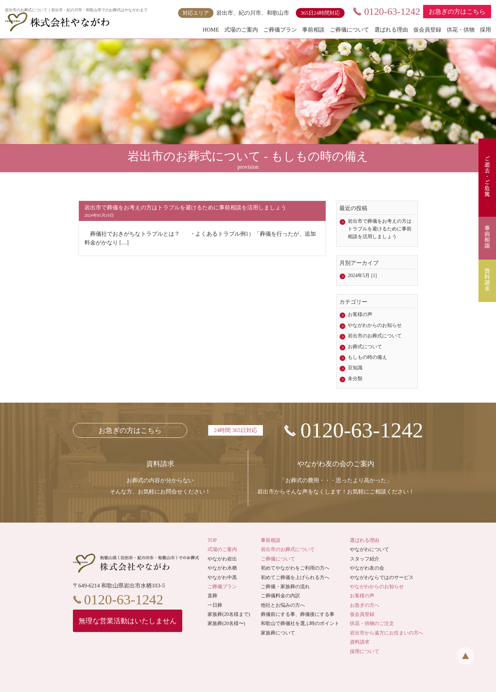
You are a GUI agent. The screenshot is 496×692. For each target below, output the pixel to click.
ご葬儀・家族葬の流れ (285, 586)
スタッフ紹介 (364, 559)
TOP (212, 540)
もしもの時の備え (367, 357)
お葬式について (365, 346)
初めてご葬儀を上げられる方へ (295, 577)
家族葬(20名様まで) (229, 614)
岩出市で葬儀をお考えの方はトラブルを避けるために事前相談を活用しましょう (380, 229)
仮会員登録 (427, 30)
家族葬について (278, 633)
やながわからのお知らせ (375, 325)
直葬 (212, 595)
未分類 (355, 378)
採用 (485, 30)
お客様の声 (360, 314)
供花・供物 (461, 30)
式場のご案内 (241, 30)
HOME (211, 30)
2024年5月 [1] (362, 275)
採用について (364, 651)
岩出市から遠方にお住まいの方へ (386, 633)
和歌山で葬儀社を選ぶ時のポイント (300, 623)
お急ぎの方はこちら (457, 11)
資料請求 (359, 642)
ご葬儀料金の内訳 (280, 595)
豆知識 (355, 367)
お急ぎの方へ (364, 605)
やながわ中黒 (222, 577)
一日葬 (215, 605)
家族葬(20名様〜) (226, 623)
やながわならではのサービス (382, 577)
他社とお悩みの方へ (283, 605)
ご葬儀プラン (280, 30)
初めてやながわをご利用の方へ (295, 568)
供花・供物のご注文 (372, 623)
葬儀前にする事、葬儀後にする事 (297, 614)
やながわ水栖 (222, 568)
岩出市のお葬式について (375, 335)
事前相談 (313, 30)
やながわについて (369, 549)
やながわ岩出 (222, 559)
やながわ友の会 (367, 568)
